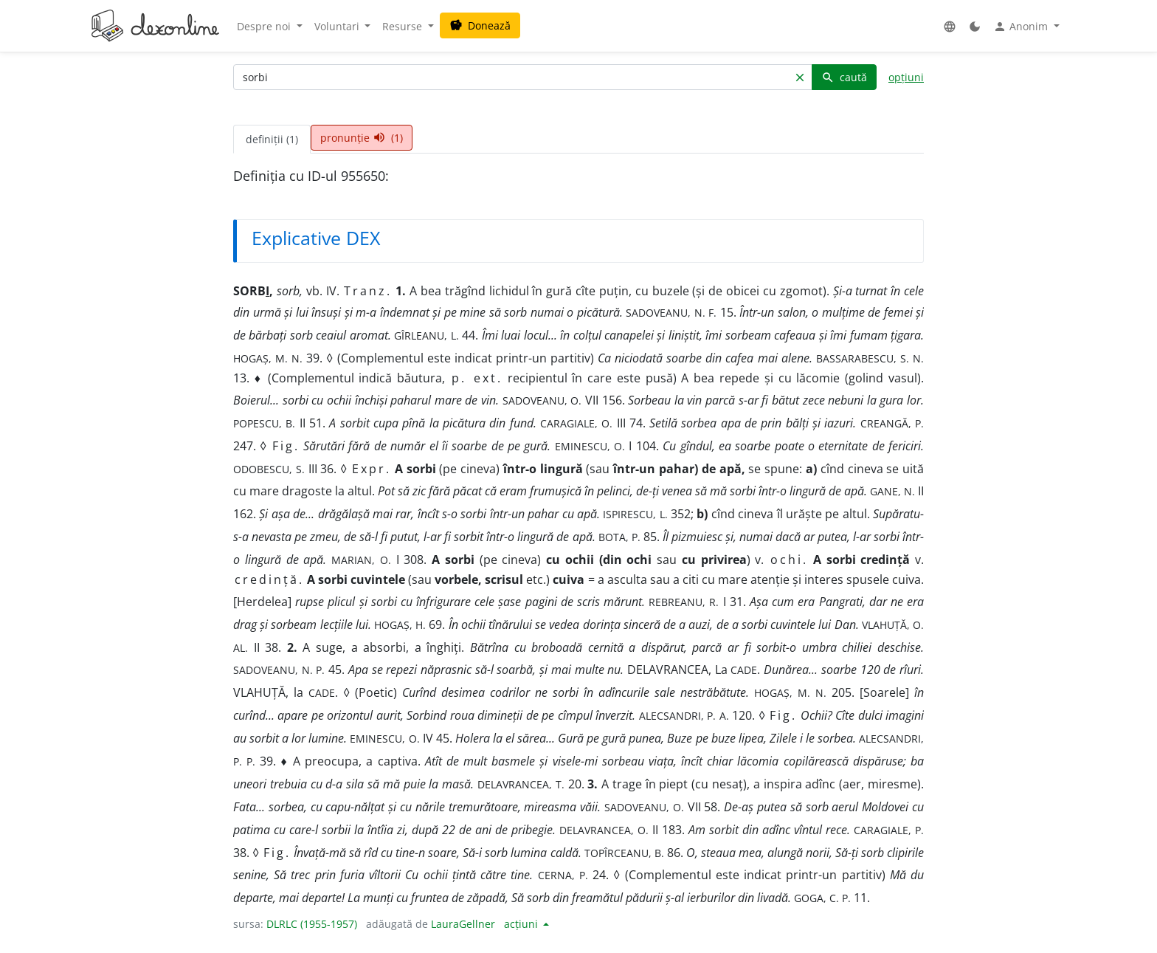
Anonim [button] (1022, 26)
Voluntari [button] (338, 26)
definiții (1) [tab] (272, 139)
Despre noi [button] (265, 26)
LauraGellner (463, 924)
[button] (949, 26)
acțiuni (522, 924)
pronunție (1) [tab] (361, 138)
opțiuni (906, 77)
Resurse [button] (403, 26)
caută (844, 77)
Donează (480, 25)
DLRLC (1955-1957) (311, 924)
